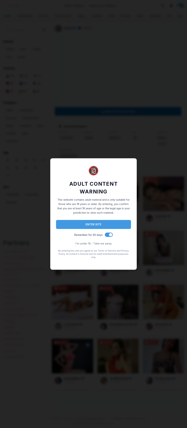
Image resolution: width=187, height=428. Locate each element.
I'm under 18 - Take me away (93, 243)
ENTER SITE (93, 224)
